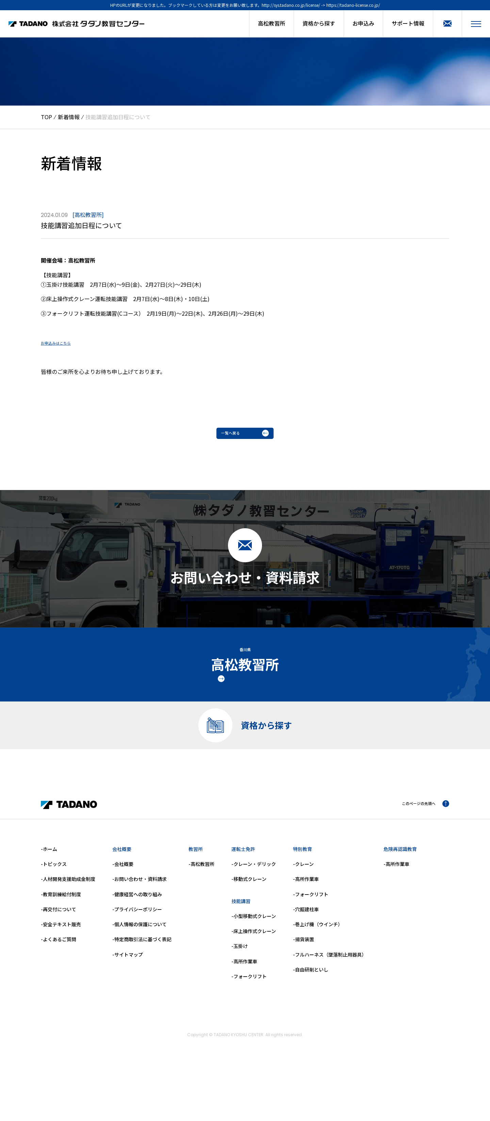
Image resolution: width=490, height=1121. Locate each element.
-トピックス (54, 912)
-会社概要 (122, 912)
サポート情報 (408, 23)
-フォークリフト (249, 1024)
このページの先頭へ (418, 853)
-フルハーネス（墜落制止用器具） (329, 1002)
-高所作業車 (244, 1009)
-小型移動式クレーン (253, 964)
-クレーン (303, 912)
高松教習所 (271, 23)
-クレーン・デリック (253, 912)
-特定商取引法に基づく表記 (142, 987)
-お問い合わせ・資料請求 (139, 927)
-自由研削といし (310, 1017)
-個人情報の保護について (139, 972)
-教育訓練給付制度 (61, 942)
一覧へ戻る (245, 435)
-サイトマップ (127, 1002)
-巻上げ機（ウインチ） (318, 972)
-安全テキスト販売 (61, 972)
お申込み (363, 23)
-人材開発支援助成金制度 (68, 927)
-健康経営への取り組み (137, 942)
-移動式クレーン (248, 927)
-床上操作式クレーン (253, 979)
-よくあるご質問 (58, 987)
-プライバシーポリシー (137, 957)
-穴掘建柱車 (306, 957)
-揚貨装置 (303, 987)
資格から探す (319, 23)
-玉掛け (239, 994)
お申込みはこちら (62, 342)
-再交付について (58, 957)
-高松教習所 (201, 912)
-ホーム (49, 897)
